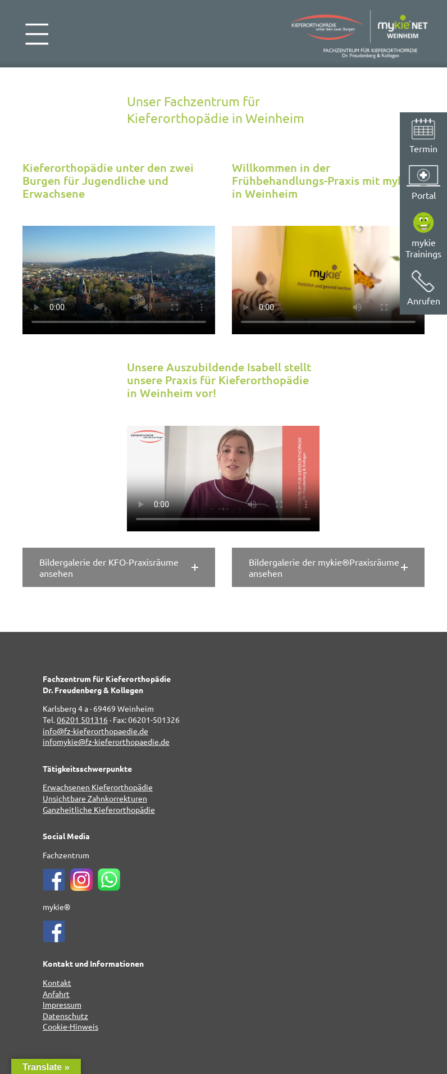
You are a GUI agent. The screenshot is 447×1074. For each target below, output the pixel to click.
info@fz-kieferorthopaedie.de (95, 731)
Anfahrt (56, 994)
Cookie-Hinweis (70, 1026)
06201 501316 (82, 720)
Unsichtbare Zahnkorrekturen (95, 798)
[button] (118, 567)
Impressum (62, 1004)
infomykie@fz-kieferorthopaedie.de (106, 741)
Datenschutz (65, 1016)
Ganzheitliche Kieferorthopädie (99, 809)
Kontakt (57, 982)
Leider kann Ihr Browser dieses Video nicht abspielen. (118, 280)
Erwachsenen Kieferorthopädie (98, 787)
